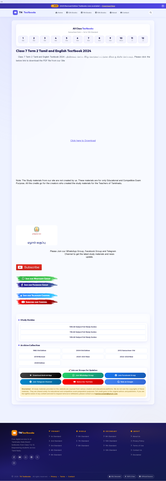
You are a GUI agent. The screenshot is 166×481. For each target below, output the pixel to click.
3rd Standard (55, 446)
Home (59, 13)
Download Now (108, 6)
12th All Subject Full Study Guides (83, 337)
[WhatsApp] (25, 457)
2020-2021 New (83, 357)
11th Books (86, 13)
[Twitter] (37, 457)
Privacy (54, 477)
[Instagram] (14, 463)
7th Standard (82, 441)
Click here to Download (83, 140)
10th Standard (110, 441)
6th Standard (82, 436)
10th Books (100, 13)
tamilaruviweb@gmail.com (106, 394)
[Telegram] (31, 457)
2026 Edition (39, 363)
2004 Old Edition (83, 350)
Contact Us (136, 450)
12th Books (71, 13)
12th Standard (110, 450)
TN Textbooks (25, 477)
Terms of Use (137, 446)
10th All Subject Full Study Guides (83, 327)
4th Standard (55, 450)
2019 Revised (39, 357)
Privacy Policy (138, 441)
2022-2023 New (126, 357)
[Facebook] (14, 457)
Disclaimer (136, 455)
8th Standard (82, 446)
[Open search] (150, 12)
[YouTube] (20, 457)
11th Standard (109, 446)
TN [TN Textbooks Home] (24, 12)
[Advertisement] (83, 84)
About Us (135, 436)
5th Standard (55, 455)
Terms (62, 477)
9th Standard (109, 436)
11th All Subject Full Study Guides (83, 332)
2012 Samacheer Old (126, 350)
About (113, 13)
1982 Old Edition (39, 350)
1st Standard (55, 436)
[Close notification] (162, 6)
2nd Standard (55, 441)
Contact (124, 13)
